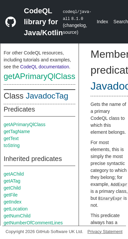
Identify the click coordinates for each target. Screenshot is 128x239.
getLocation (16, 208)
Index (102, 21)
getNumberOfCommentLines (33, 222)
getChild (12, 188)
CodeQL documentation (44, 66)
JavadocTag (47, 95)
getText (11, 138)
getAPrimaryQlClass (39, 76)
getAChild (14, 174)
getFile (11, 195)
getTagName (17, 131)
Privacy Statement (105, 231)
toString (12, 145)
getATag (12, 181)
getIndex (13, 201)
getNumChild (17, 215)
